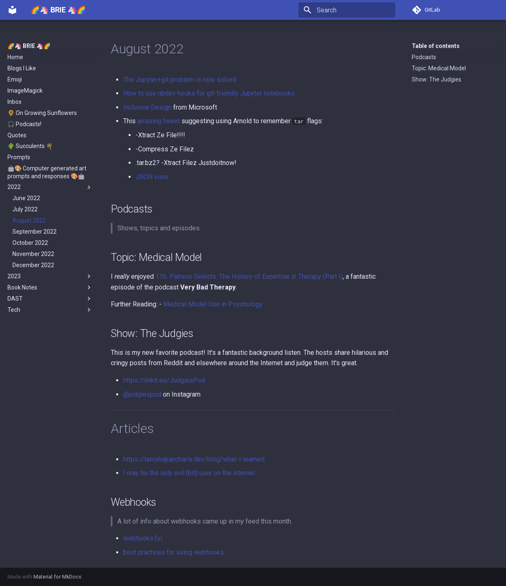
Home (15, 57)
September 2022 (34, 231)
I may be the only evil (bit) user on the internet (189, 473)
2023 (50, 276)
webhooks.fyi (142, 538)
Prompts (18, 157)
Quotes (16, 135)
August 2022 (29, 220)
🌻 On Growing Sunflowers (42, 113)
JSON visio (152, 177)
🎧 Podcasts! (24, 124)
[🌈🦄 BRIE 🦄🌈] (12, 10)
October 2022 (30, 242)
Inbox (14, 101)
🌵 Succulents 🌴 (30, 146)
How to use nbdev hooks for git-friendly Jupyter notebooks (209, 93)
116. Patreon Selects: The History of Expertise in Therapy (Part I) (249, 276)
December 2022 (33, 265)
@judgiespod (142, 394)
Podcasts (424, 57)
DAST (50, 298)
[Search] (346, 9)
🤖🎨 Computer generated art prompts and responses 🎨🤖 (46, 172)
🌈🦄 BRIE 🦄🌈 (28, 46)
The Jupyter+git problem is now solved (179, 80)
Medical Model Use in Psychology (213, 304)
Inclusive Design (147, 107)
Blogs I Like (21, 68)
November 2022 (33, 254)
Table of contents (436, 46)
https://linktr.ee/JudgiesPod (164, 380)
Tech (50, 309)
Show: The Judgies (436, 79)
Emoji (14, 79)
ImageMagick (25, 90)
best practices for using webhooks (173, 552)
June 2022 (26, 198)
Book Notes (50, 287)
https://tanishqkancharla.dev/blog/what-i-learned (194, 459)
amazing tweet (158, 121)
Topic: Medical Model (439, 68)
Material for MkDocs (57, 577)
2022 (50, 187)
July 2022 (25, 209)
